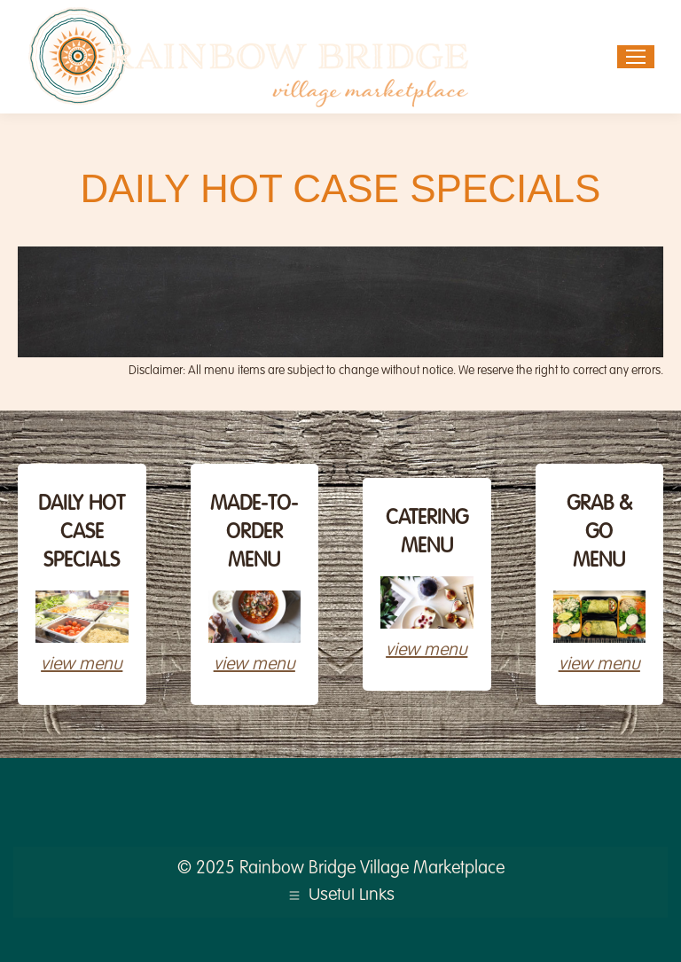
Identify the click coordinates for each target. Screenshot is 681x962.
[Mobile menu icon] (635, 56)
